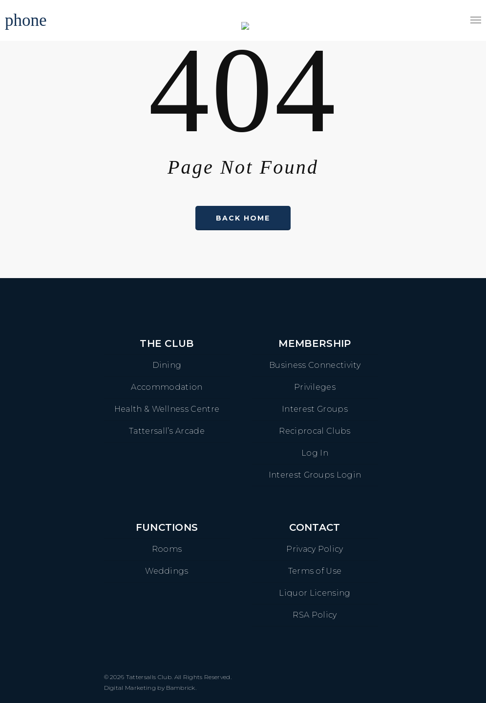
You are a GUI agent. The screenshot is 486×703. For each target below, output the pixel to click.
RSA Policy (315, 615)
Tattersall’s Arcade (167, 431)
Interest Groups (315, 409)
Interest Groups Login (315, 475)
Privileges (315, 387)
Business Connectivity (314, 365)
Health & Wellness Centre (167, 409)
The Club (167, 343)
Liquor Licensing (314, 593)
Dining (167, 365)
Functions (167, 527)
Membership (314, 343)
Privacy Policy (314, 549)
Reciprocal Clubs (314, 431)
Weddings (167, 571)
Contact (314, 527)
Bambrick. (181, 687)
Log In (314, 453)
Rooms (167, 549)
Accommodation (166, 387)
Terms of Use (315, 571)
